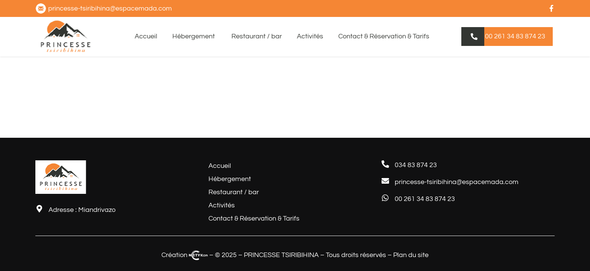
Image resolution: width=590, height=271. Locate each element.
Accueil (146, 36)
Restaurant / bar (256, 36)
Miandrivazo (97, 209)
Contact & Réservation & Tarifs (383, 36)
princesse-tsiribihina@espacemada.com (457, 182)
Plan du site (411, 255)
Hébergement (194, 36)
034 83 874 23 (416, 165)
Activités (310, 36)
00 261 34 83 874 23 (425, 198)
